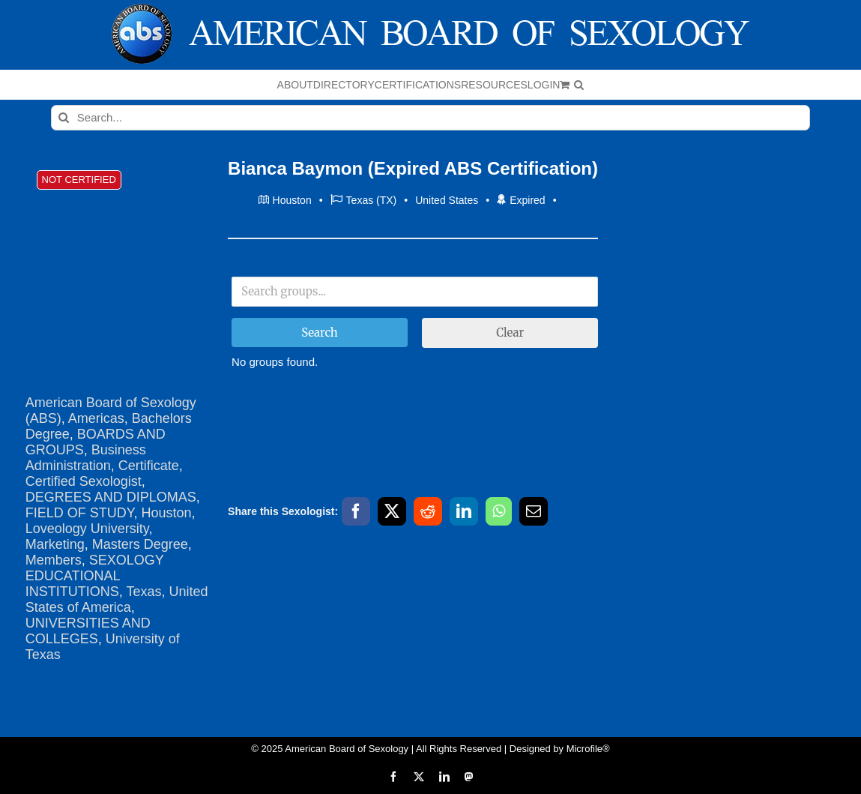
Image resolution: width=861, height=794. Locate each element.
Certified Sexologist (83, 481)
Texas (143, 591)
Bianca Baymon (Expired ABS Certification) (413, 168)
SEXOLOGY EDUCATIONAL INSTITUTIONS (94, 576)
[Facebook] (356, 511)
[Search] (63, 117)
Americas (96, 418)
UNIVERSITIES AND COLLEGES (88, 631)
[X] (392, 511)
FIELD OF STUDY (79, 512)
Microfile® (588, 748)
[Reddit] (428, 511)
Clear (510, 332)
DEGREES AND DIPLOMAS (110, 497)
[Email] (534, 511)
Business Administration (85, 457)
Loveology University (87, 528)
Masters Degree (140, 544)
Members (53, 560)
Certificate (148, 465)
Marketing (55, 544)
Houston (166, 512)
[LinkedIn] (464, 511)
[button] (579, 85)
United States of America (116, 599)
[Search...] (430, 117)
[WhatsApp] (499, 511)
